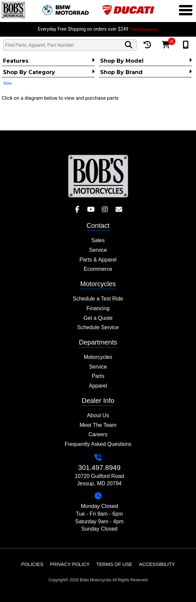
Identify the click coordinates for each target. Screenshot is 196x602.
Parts (98, 376)
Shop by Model (146, 60)
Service (98, 250)
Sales (98, 240)
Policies (32, 564)
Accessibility (157, 564)
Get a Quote (98, 318)
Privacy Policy (70, 564)
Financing (98, 308)
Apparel (98, 386)
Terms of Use (114, 564)
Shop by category (48, 72)
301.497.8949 (99, 467)
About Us (98, 415)
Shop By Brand (146, 72)
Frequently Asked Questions (97, 444)
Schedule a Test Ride (98, 299)
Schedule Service (98, 327)
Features (48, 60)
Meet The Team (98, 425)
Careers (98, 434)
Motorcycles (98, 357)
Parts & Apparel (98, 259)
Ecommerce (98, 269)
